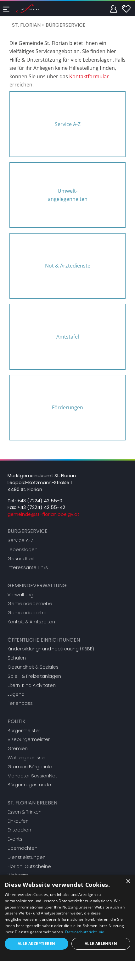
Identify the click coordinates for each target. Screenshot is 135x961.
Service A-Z (20, 540)
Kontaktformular (89, 76)
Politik (16, 721)
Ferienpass (20, 703)
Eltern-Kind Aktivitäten (32, 685)
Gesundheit (21, 558)
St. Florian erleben (32, 802)
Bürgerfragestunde (29, 785)
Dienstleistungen (27, 857)
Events (15, 839)
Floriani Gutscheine (29, 866)
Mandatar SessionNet (32, 776)
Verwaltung (20, 595)
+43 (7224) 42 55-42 (41, 507)
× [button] (128, 881)
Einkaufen (18, 821)
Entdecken (19, 830)
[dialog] (67, 918)
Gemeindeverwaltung (37, 585)
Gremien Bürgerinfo (30, 767)
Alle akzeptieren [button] (36, 943)
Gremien (18, 748)
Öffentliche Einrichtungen (44, 639)
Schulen (17, 658)
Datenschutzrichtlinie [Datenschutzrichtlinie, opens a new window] (84, 932)
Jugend (16, 694)
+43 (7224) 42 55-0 (39, 501)
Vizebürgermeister (29, 739)
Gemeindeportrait (28, 613)
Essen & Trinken (25, 812)
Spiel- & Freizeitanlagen (34, 676)
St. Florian (26, 25)
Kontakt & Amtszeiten (31, 622)
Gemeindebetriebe (30, 603)
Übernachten (22, 848)
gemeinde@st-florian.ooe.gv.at (43, 514)
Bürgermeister (24, 730)
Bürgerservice (66, 25)
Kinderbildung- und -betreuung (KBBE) (51, 649)
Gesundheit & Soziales (33, 667)
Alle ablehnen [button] (101, 943)
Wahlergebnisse (26, 757)
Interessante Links (28, 567)
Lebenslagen (22, 549)
